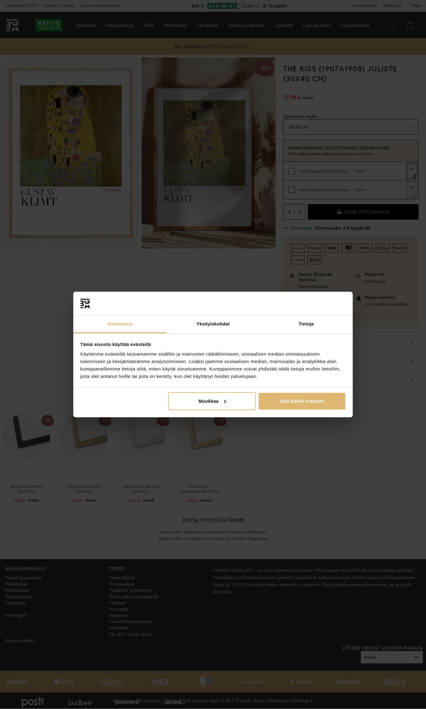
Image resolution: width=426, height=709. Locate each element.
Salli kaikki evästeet (302, 401)
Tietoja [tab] (306, 323)
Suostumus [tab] (120, 323)
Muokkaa (212, 401)
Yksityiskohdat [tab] (212, 323)
